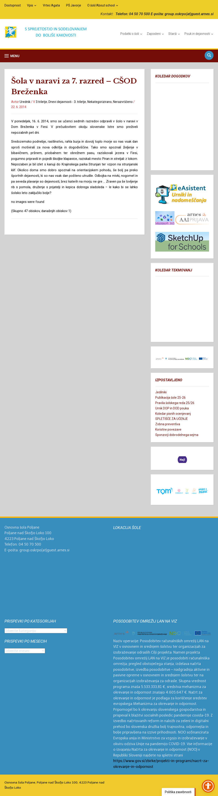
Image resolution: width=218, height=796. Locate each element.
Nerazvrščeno (123, 102)
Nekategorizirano (99, 102)
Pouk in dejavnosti (197, 33)
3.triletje (41, 102)
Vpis (30, 5)
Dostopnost (12, 5)
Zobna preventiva (167, 424)
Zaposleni (154, 33)
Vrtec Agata (51, 5)
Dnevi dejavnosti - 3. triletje (67, 102)
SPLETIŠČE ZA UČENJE (171, 419)
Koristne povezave (168, 429)
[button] (11, 55)
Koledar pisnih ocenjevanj (173, 413)
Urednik (25, 102)
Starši (172, 33)
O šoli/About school (101, 5)
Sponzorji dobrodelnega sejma (176, 435)
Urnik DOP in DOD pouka (172, 408)
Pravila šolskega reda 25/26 (174, 403)
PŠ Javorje (73, 5)
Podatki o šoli (129, 33)
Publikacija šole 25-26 (170, 397)
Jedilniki (161, 392)
